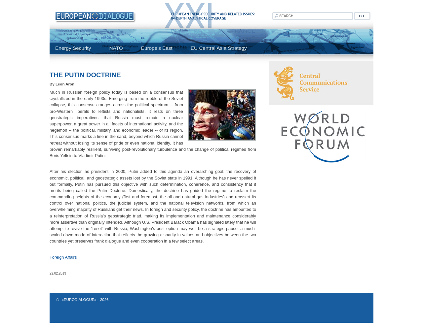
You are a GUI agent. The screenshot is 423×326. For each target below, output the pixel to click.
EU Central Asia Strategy (219, 48)
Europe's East (157, 48)
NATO (116, 48)
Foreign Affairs (63, 257)
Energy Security (73, 48)
